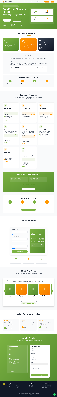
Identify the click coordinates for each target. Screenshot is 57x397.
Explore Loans (7, 20)
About (27, 1)
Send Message (39, 375)
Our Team (17, 388)
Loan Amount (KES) (15, 229)
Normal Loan (31, 385)
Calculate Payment (19, 251)
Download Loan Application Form (28, 209)
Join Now (46, 1)
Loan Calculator (18, 387)
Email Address (33, 353)
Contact (42, 1)
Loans (31, 1)
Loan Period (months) (15, 243)
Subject (32, 362)
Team (38, 1)
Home (24, 1)
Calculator (34, 1)
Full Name (32, 348)
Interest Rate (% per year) (16, 236)
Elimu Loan (30, 387)
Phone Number (33, 357)
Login (52, 1)
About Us (17, 385)
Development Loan (31, 386)
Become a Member (16, 20)
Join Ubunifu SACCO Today (28, 188)
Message (32, 366)
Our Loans (17, 386)
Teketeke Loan (31, 388)
